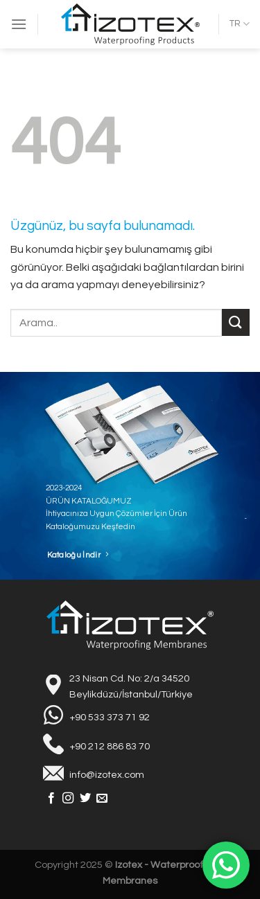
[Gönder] (236, 322)
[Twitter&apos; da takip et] (85, 798)
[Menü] (18, 24)
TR (239, 23)
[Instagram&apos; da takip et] (67, 798)
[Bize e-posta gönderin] (101, 798)
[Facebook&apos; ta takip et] (51, 798)
